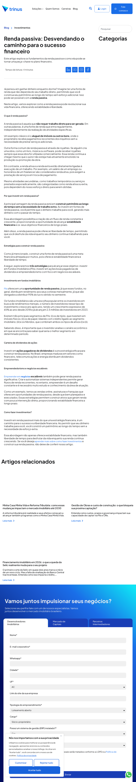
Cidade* (14, 670)
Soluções (37, 8)
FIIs (5, 288)
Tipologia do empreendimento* (26, 705)
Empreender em (17, 376)
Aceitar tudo (34, 770)
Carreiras (66, 8)
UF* (12, 681)
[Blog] (11, 27)
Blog (75, 8)
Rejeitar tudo (46, 762)
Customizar (21, 762)
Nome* (13, 635)
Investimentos (22, 27)
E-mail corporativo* (20, 646)
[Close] (61, 735)
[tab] (25, 623)
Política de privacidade (27, 755)
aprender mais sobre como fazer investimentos (58, 441)
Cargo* (13, 716)
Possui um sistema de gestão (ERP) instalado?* (33, 728)
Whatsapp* (15, 658)
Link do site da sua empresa (24, 693)
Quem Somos (52, 8)
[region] (34, 755)
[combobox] (115, 29)
